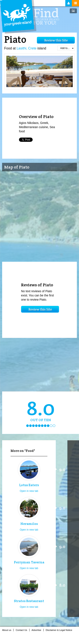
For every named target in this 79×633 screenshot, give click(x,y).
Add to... (67, 48)
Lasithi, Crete (26, 48)
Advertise (38, 630)
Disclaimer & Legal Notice (60, 630)
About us (7, 630)
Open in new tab (29, 491)
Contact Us (22, 630)
